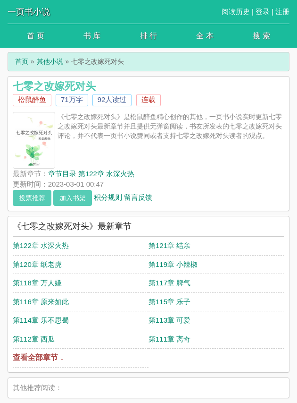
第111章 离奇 (169, 339)
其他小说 (50, 61)
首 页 (35, 36)
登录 (263, 12)
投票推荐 (32, 198)
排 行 (148, 36)
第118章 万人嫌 (37, 283)
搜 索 (261, 36)
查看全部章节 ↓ (38, 357)
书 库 (91, 36)
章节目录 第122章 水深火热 (91, 174)
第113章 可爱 (169, 320)
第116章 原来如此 (41, 302)
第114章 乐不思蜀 (41, 320)
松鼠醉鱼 (32, 99)
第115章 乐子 (169, 302)
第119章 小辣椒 (173, 264)
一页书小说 (29, 12)
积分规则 (108, 197)
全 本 (204, 36)
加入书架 (72, 198)
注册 (282, 12)
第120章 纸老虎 (37, 264)
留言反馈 (138, 197)
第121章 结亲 (169, 245)
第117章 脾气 (169, 283)
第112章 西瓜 (34, 339)
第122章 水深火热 (41, 245)
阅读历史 (236, 12)
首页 (21, 61)
